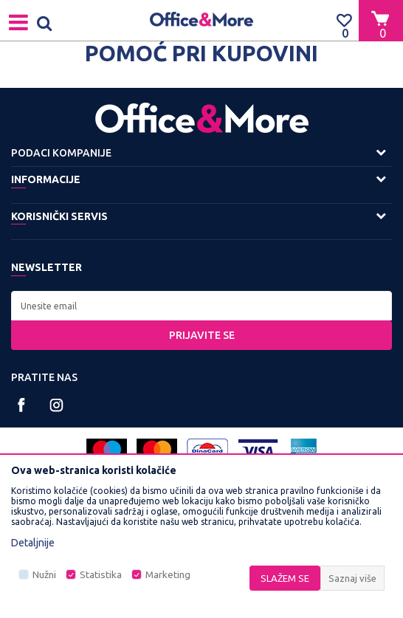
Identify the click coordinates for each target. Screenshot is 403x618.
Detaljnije (33, 543)
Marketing (167, 574)
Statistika (101, 574)
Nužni (44, 574)
